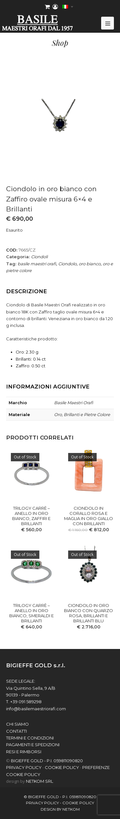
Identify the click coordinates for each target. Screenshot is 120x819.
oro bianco (89, 263)
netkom (71, 809)
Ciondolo (67, 263)
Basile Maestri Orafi (73, 402)
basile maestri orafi (37, 263)
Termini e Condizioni (30, 737)
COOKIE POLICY (62, 767)
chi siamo (17, 724)
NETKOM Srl (39, 781)
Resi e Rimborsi (23, 751)
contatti (16, 731)
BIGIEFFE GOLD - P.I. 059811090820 (47, 760)
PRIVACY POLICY (24, 767)
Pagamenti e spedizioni (33, 744)
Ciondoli (39, 256)
